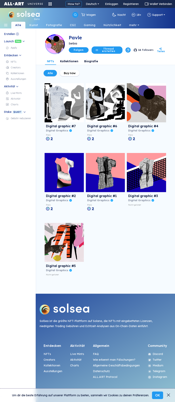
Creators (49, 359)
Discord (155, 354)
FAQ (96, 354)
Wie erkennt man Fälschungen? (114, 359)
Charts (74, 365)
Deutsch (91, 4)
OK (157, 395)
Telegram (156, 371)
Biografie (91, 61)
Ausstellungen (53, 371)
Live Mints (77, 354)
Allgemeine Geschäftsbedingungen (116, 365)
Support (155, 15)
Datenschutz (101, 371)
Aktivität (75, 359)
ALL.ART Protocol (105, 377)
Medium (156, 365)
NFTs (50, 61)
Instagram (157, 377)
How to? (74, 4)
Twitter (155, 359)
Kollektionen (69, 61)
